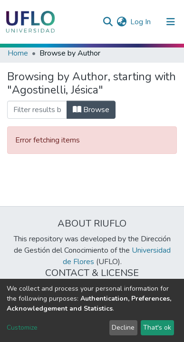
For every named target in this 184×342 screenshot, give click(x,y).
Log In (141, 22)
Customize (22, 327)
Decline (123, 327)
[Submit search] (108, 22)
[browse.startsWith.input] (37, 110)
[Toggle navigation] (170, 21)
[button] (121, 22)
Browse (91, 109)
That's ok (157, 327)
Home (18, 53)
